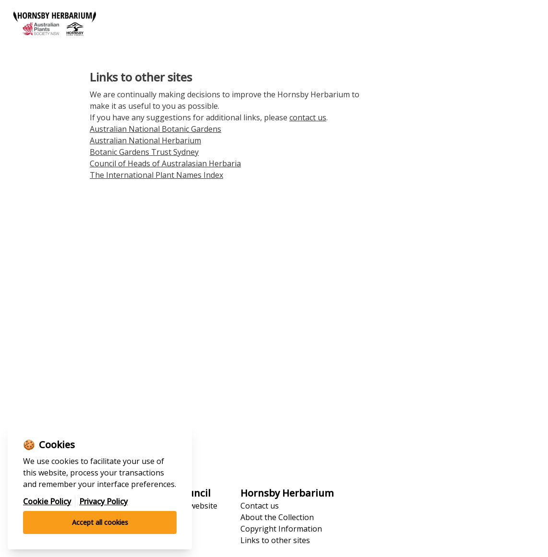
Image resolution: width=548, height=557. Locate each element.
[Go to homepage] (137, 25)
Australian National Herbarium (145, 140)
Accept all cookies (100, 522)
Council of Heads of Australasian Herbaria (165, 163)
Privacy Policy (103, 501)
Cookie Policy (47, 501)
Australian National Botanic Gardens (155, 129)
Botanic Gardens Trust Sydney (144, 152)
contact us (307, 117)
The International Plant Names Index (156, 175)
